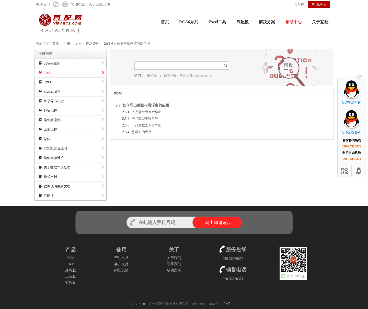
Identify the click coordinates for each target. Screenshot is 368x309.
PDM (78, 44)
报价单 (152, 76)
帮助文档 (121, 258)
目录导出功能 (71, 101)
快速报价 (170, 76)
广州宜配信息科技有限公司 (169, 304)
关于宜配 (320, 22)
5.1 (228, 304)
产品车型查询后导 (145, 119)
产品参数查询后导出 (147, 125)
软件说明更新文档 (71, 186)
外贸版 (70, 270)
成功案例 (174, 270)
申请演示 (319, 4)
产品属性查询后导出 (147, 112)
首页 (165, 22)
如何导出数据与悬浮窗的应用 (125, 44)
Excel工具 (217, 22)
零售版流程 (71, 120)
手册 (66, 44)
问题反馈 (121, 270)
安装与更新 (71, 63)
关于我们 (174, 258)
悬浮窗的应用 (142, 132)
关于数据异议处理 (71, 167)
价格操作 (186, 76)
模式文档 (71, 177)
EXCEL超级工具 (71, 148)
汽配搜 (242, 22)
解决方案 (267, 22)
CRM (71, 82)
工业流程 (71, 129)
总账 (71, 139)
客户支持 (121, 264)
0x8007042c (203, 76)
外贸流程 (71, 110)
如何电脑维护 (71, 158)
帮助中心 (293, 22)
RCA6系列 (188, 22)
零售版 (70, 282)
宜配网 (299, 4)
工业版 (70, 276)
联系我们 (174, 264)
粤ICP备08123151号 (205, 304)
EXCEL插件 (71, 91)
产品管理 (92, 44)
